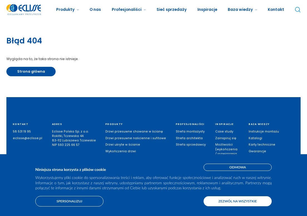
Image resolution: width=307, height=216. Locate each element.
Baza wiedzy (240, 9)
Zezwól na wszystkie (238, 201)
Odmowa (237, 167)
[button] (67, 10)
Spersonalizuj (69, 201)
